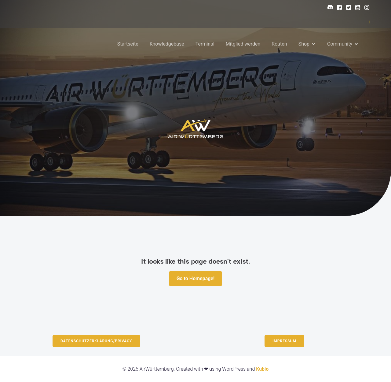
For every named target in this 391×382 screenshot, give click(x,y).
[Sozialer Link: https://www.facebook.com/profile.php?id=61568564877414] (337, 7)
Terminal (205, 44)
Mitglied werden (243, 44)
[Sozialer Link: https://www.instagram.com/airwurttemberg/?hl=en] (365, 7)
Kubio (262, 369)
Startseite (127, 44)
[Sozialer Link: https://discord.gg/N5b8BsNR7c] (328, 7)
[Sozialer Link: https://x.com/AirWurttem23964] (347, 7)
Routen (279, 44)
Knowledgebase (167, 44)
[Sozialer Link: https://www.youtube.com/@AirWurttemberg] (356, 7)
